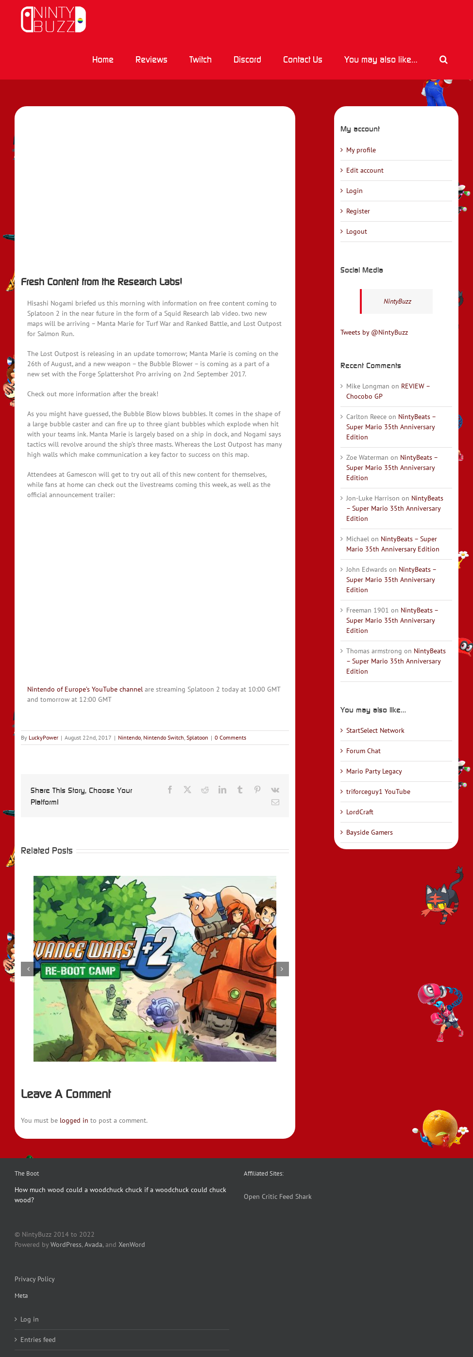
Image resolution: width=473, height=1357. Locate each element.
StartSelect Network (375, 730)
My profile (361, 149)
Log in (29, 1319)
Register (358, 211)
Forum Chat (363, 750)
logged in (74, 1120)
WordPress (66, 1244)
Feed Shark (295, 1196)
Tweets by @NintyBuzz (374, 332)
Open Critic (260, 1196)
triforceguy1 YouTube (378, 791)
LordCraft (359, 812)
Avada (93, 1244)
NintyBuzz (397, 301)
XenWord (131, 1244)
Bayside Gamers (369, 832)
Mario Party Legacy (374, 771)
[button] (443, 59)
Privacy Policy (35, 1279)
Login (354, 190)
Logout (356, 231)
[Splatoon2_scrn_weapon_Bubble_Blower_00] (155, 188)
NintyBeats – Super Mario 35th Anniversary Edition (391, 426)
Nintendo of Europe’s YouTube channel (85, 689)
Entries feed (38, 1339)
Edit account (365, 170)
